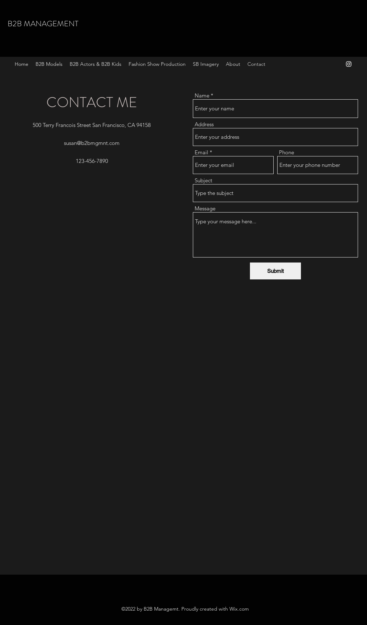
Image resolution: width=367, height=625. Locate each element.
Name (202, 95)
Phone (286, 152)
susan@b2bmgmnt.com (92, 143)
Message (205, 208)
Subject (203, 180)
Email (201, 152)
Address (204, 124)
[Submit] (275, 271)
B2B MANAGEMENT (43, 23)
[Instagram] (348, 64)
